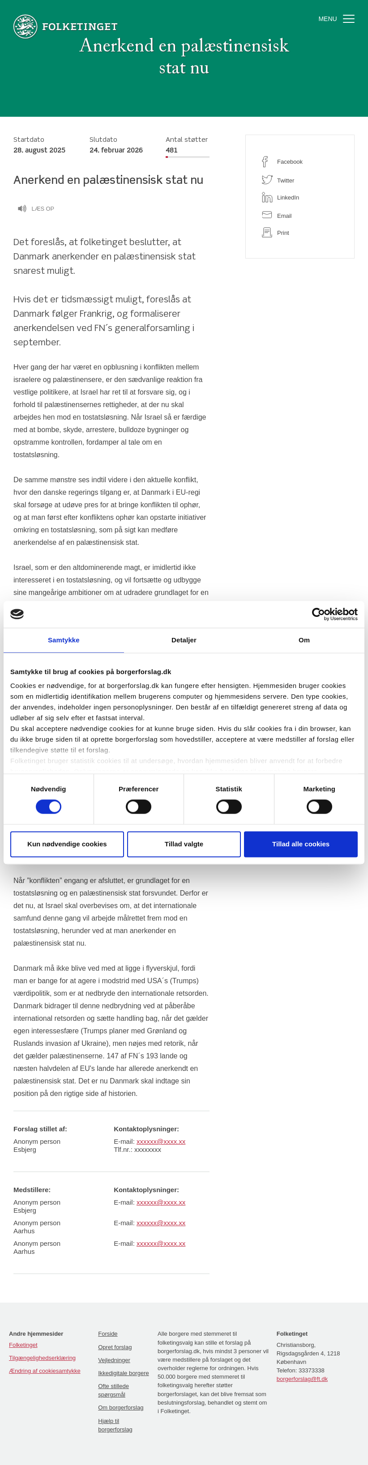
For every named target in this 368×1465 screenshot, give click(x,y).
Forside (107, 1333)
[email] (300, 215)
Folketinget (23, 1345)
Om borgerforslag (120, 1407)
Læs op (35, 210)
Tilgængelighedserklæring (42, 1358)
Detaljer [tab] (184, 640)
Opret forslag (115, 1347)
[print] (300, 232)
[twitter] (300, 179)
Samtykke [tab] (64, 640)
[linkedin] (300, 197)
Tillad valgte (184, 844)
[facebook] (300, 162)
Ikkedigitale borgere (123, 1373)
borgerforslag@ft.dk (302, 1379)
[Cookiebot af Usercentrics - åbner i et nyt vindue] (318, 614)
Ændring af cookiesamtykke (45, 1370)
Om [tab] (304, 640)
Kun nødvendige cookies (67, 844)
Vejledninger (114, 1360)
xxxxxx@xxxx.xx (161, 1141)
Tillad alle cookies (300, 844)
